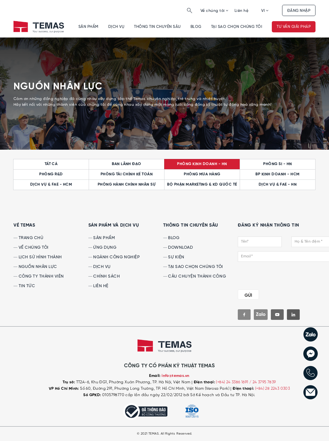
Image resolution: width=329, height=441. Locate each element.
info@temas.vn (175, 376)
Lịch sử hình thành (37, 257)
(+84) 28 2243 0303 (272, 389)
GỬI (248, 295)
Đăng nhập (298, 11)
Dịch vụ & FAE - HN (278, 185)
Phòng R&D (51, 174)
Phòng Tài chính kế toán (127, 174)
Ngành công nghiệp (114, 257)
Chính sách (104, 276)
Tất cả (51, 164)
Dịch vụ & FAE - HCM (51, 185)
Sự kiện (173, 257)
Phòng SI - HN (277, 164)
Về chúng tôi (214, 11)
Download (178, 247)
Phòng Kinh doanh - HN (202, 164)
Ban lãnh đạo (126, 164)
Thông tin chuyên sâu (157, 27)
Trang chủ (28, 238)
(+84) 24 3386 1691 (232, 382)
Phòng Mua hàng (202, 174)
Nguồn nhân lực (35, 267)
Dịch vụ (116, 27)
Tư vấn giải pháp (294, 27)
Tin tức (24, 286)
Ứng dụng (102, 247)
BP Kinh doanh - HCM (277, 174)
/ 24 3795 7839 (262, 382)
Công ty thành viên (38, 276)
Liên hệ (241, 11)
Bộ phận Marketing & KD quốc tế (202, 185)
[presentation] (277, 274)
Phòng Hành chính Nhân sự (127, 185)
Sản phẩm (88, 27)
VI (265, 11)
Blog (196, 27)
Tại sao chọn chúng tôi (236, 27)
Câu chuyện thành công (194, 276)
